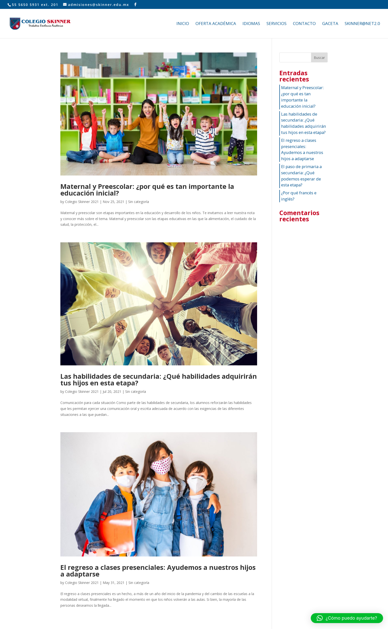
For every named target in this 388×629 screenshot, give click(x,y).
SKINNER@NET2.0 (362, 24)
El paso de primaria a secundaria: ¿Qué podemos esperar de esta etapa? (301, 176)
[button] (347, 618)
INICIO (182, 24)
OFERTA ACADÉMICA (215, 24)
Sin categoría (138, 201)
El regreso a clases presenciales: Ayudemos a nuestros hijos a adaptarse (158, 571)
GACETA (330, 24)
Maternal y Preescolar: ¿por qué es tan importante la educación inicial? (147, 190)
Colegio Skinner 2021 (82, 201)
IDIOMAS (251, 24)
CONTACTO (304, 24)
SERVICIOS (277, 24)
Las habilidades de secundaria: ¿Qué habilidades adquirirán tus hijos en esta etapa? (158, 379)
